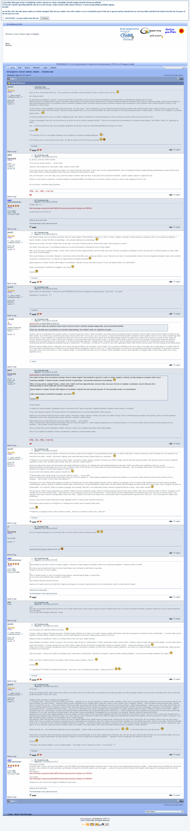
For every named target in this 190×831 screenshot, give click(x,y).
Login (28, 34)
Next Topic (178, 75)
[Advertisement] (95, 54)
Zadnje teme (93, 64)
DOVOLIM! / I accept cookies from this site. (22, 18)
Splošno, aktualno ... (33, 72)
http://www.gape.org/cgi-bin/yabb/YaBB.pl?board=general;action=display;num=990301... (61, 208)
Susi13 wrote (34, 323)
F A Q (70, 64)
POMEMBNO (61, 64)
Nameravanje (104, 64)
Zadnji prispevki (80, 64)
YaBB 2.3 (105, 818)
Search (27, 67)
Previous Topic (169, 75)
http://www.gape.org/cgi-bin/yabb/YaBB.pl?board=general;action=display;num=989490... (61, 779)
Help (20, 67)
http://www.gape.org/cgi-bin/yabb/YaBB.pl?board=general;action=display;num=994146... (61, 773)
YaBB (82, 820)
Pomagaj (123, 64)
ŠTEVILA (115, 64)
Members (36, 67)
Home (12, 67)
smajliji (131, 64)
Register (36, 34)
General (22, 72)
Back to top (11, 152)
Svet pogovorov (12, 72)
